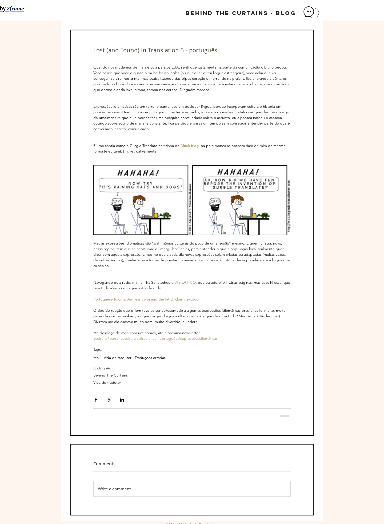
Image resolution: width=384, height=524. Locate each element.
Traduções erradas (150, 357)
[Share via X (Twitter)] (108, 399)
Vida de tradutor (117, 357)
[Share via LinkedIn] (122, 399)
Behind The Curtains (110, 375)
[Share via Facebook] (95, 399)
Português (102, 368)
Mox (97, 357)
